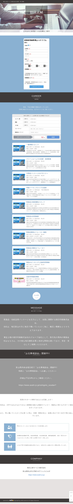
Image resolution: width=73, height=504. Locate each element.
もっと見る (36, 295)
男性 (32, 60)
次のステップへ (36, 86)
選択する (25, 119)
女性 (28, 60)
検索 (53, 137)
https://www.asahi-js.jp (36, 475)
